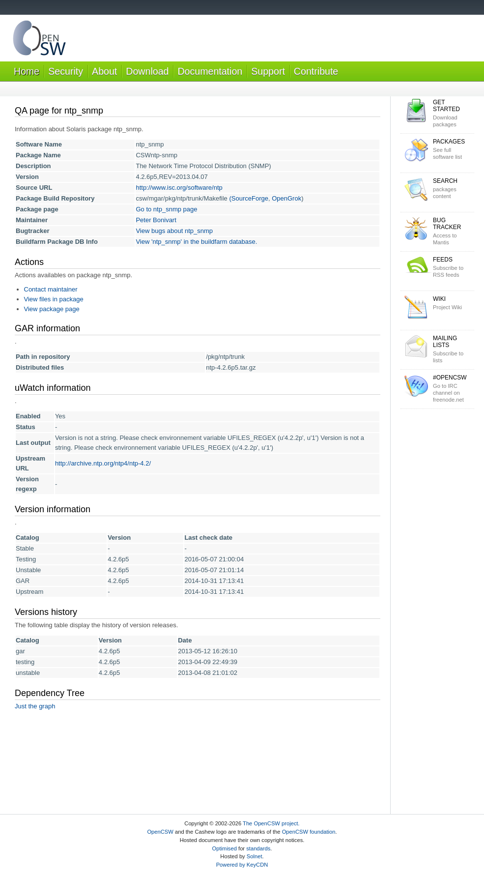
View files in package (54, 299)
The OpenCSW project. (271, 823)
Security (65, 71)
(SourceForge (248, 198)
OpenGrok (286, 198)
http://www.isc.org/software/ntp (179, 187)
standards (258, 848)
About (104, 71)
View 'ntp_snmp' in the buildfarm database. (196, 241)
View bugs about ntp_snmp (174, 230)
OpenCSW (160, 832)
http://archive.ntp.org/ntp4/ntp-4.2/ (103, 463)
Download (147, 71)
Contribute (316, 71)
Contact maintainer (51, 289)
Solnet (254, 856)
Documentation (209, 71)
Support (268, 71)
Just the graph (35, 706)
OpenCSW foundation (309, 832)
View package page (52, 309)
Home (26, 71)
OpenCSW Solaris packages (39, 40)
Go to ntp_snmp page (166, 209)
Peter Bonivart (156, 220)
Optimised (224, 848)
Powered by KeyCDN (242, 865)
